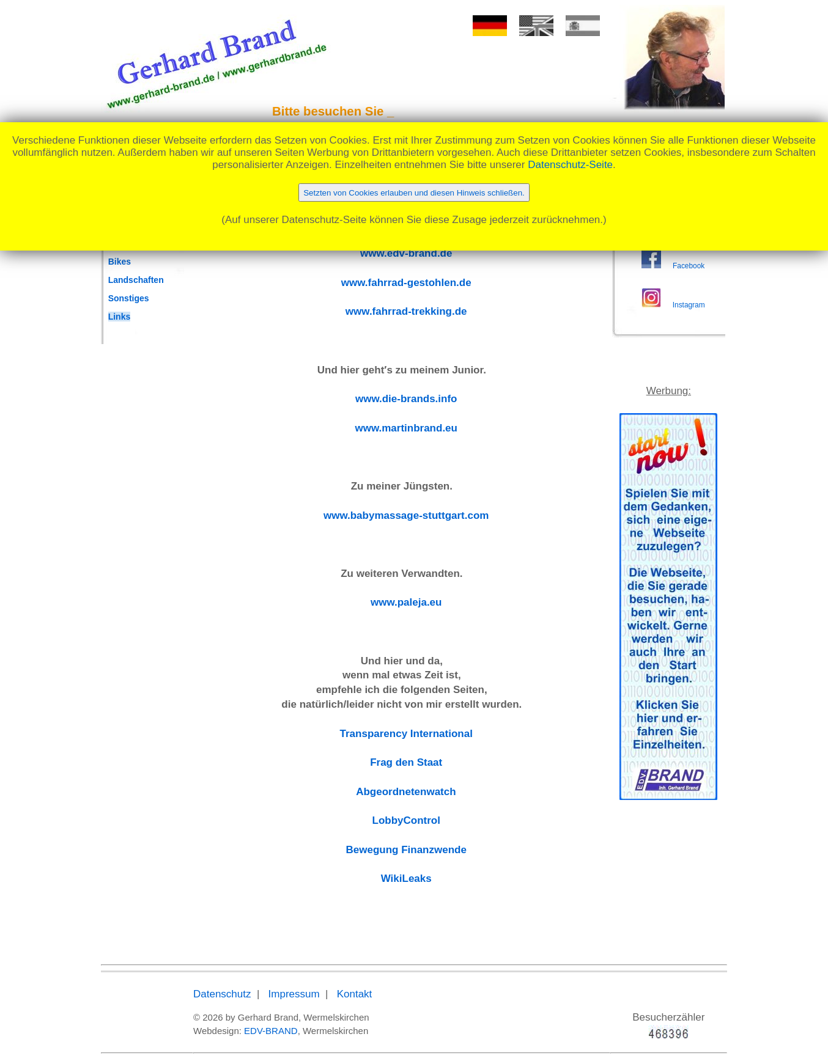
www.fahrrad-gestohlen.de (406, 282)
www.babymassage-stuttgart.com (406, 515)
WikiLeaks (406, 878)
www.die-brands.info (406, 399)
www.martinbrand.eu (406, 428)
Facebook (688, 266)
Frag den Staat (406, 762)
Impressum (294, 994)
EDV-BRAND (271, 1030)
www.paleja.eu (406, 602)
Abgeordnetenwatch (406, 792)
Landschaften (136, 280)
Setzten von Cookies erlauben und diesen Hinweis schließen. (414, 192)
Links (119, 316)
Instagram (689, 305)
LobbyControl (406, 820)
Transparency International (406, 733)
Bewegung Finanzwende (406, 850)
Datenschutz (222, 994)
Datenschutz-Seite (570, 165)
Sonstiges (128, 298)
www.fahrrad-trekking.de (406, 311)
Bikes (119, 261)
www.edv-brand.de (406, 253)
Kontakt (354, 994)
